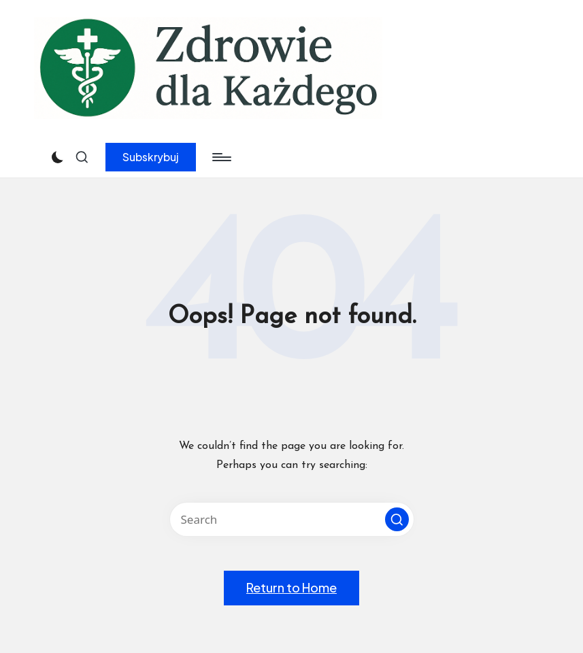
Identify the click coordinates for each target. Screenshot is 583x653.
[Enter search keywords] (291, 519)
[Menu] (220, 157)
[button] (150, 157)
